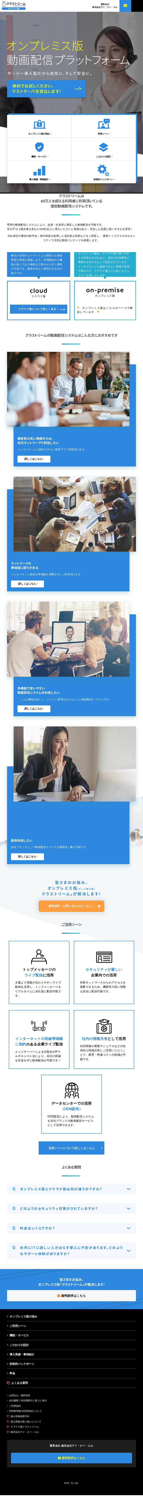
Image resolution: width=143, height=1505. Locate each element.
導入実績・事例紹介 (40, 188)
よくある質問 (19, 1392)
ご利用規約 (15, 1415)
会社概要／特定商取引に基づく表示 (28, 1410)
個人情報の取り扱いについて (26, 1431)
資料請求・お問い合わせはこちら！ (71, 915)
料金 (12, 1382)
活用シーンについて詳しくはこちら (72, 1157)
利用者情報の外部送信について (25, 1420)
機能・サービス (40, 162)
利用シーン (104, 136)
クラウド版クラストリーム (25, 1436)
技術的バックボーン (104, 188)
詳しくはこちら (34, 467)
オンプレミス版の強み (40, 136)
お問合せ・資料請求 (19, 1405)
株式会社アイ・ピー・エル (25, 1441)
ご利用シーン (18, 1335)
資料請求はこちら (71, 1305)
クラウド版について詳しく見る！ (38, 318)
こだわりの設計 (104, 162)
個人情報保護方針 (20, 1426)
